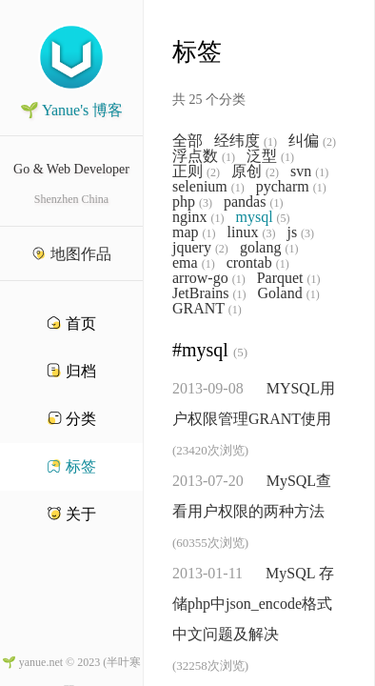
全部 (187, 141)
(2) (329, 142)
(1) (270, 142)
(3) (205, 203)
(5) (283, 218)
